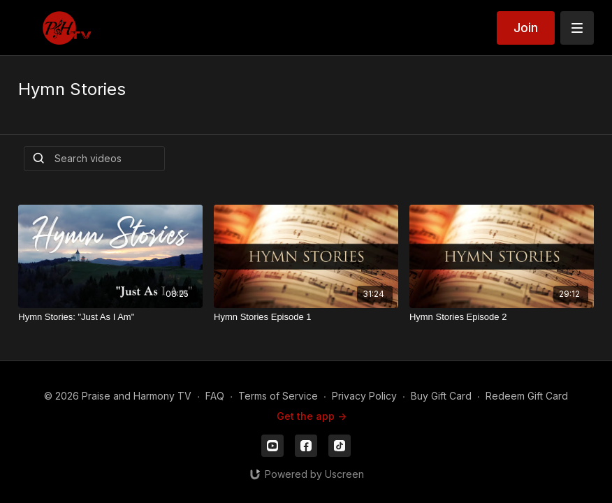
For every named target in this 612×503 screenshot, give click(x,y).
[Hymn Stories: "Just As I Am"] (110, 317)
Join (525, 27)
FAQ (214, 396)
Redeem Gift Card (527, 396)
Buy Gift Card (441, 396)
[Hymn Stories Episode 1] (306, 317)
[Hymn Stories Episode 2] (501, 317)
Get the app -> (312, 416)
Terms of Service (278, 396)
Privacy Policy (364, 396)
